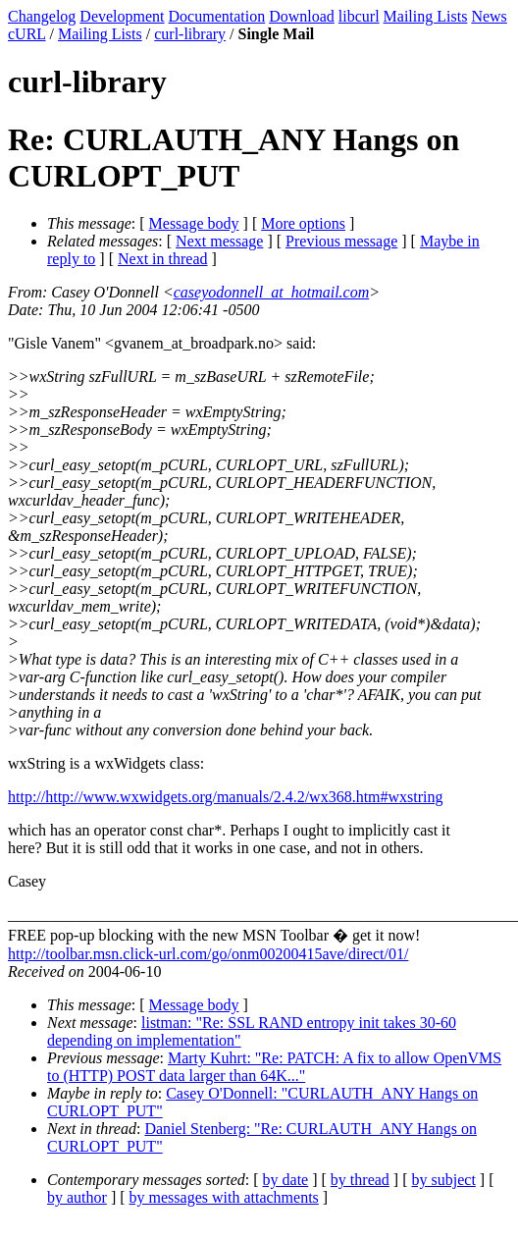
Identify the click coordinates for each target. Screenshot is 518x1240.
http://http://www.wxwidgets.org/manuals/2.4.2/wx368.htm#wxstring (225, 796)
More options (303, 223)
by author (77, 1197)
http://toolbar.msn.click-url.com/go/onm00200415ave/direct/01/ (208, 953)
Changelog (42, 16)
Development (121, 16)
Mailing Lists (426, 16)
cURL (27, 34)
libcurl (359, 16)
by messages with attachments (224, 1197)
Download (302, 16)
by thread (360, 1179)
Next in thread (163, 258)
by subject (444, 1179)
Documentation (217, 16)
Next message (219, 241)
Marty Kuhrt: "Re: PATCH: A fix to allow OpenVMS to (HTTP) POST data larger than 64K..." (274, 1067)
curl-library (190, 34)
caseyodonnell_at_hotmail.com (272, 292)
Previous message (341, 241)
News (488, 16)
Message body (194, 223)
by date (286, 1179)
